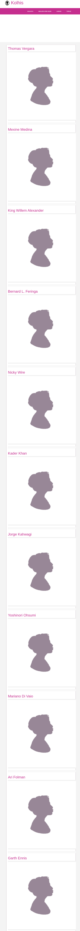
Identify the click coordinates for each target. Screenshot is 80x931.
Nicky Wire (16, 372)
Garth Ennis (17, 858)
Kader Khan (17, 453)
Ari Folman (16, 777)
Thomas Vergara (21, 49)
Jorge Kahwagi (20, 534)
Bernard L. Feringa (23, 291)
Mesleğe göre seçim (44, 11)
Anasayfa (30, 11)
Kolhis (14, 3)
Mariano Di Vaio (20, 696)
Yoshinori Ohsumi (22, 615)
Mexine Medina (20, 129)
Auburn (58, 11)
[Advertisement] (40, 28)
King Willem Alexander (26, 210)
